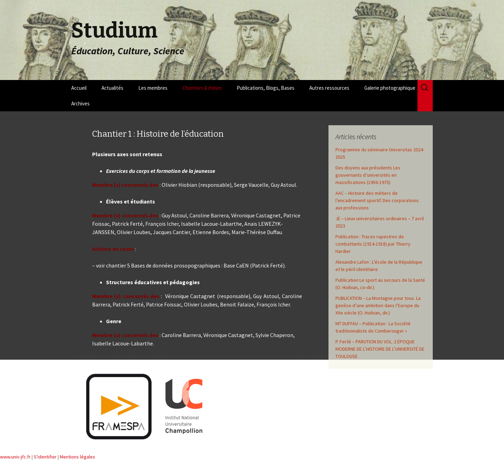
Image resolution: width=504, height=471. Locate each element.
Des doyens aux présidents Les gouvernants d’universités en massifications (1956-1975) (367, 175)
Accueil (79, 88)
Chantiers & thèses (202, 88)
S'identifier (45, 457)
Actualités (112, 88)
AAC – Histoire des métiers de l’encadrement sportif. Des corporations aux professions (377, 200)
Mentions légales (77, 457)
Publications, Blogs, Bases (265, 88)
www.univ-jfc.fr (15, 457)
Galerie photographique (389, 88)
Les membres (153, 88)
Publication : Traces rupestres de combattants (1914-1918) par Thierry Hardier (372, 243)
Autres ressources (329, 88)
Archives (80, 103)
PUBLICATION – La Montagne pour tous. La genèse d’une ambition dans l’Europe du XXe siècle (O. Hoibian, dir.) (378, 305)
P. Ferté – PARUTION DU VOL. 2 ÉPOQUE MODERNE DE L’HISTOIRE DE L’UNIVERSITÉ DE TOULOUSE (379, 348)
